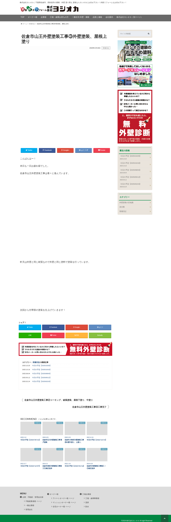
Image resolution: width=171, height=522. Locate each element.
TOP (22, 17)
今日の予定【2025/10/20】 (41, 365)
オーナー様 (32, 17)
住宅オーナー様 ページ (62, 506)
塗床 (87, 502)
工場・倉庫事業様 (92, 498)
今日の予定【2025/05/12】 (41, 377)
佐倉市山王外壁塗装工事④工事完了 (89, 407)
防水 (87, 506)
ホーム (24, 24)
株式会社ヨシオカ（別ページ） (129, 17)
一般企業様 (30, 505)
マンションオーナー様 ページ (64, 502)
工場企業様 (86, 494)
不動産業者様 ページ (34, 501)
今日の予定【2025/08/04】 (41, 373)
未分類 (122, 207)
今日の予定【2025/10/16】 (41, 369)
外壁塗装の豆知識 (126, 203)
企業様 (43, 17)
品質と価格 (97, 17)
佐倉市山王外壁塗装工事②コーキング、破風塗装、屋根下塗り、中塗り (58, 400)
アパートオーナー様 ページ (63, 498)
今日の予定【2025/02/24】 (41, 381)
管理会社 (29, 509)
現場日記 (32, 24)
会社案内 (109, 17)
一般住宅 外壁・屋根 (80, 17)
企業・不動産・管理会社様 (32, 497)
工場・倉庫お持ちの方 (59, 17)
